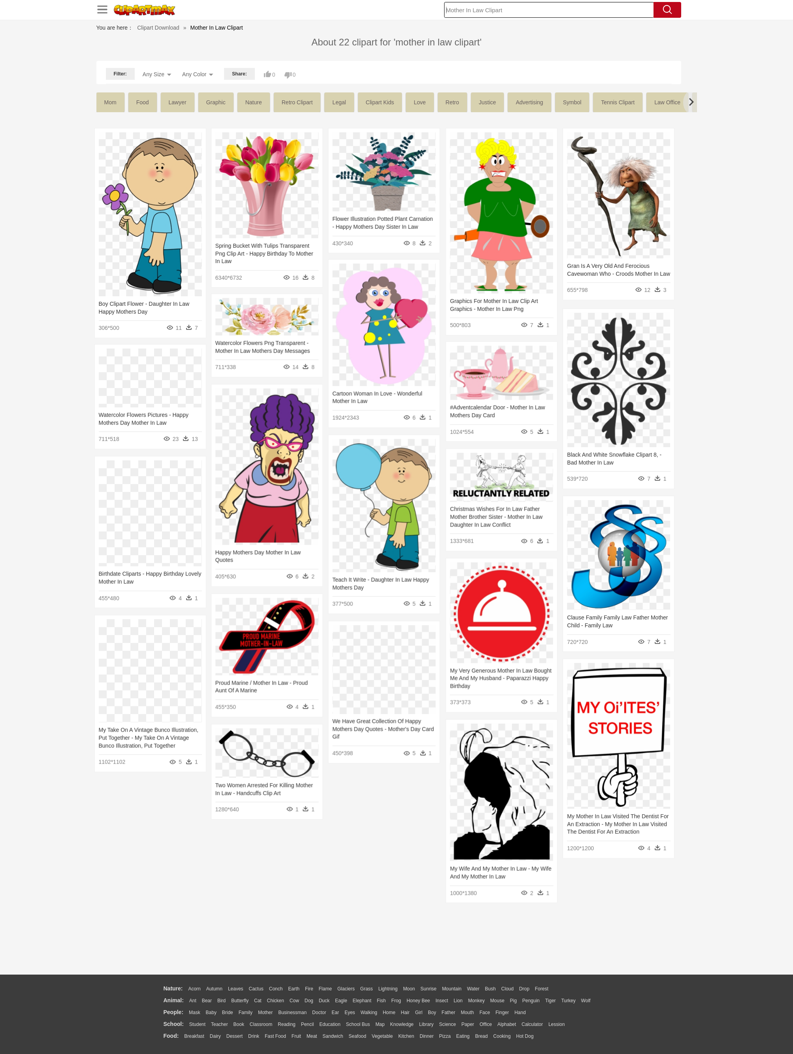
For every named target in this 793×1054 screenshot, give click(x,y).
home (389, 1012)
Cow (294, 1000)
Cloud (507, 989)
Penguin (531, 1000)
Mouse (497, 1000)
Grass (366, 989)
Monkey (476, 1000)
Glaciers (346, 989)
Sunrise (428, 989)
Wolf (586, 1000)
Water (473, 989)
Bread (481, 1036)
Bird (221, 1000)
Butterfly (240, 1000)
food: (171, 1036)
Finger (502, 1012)
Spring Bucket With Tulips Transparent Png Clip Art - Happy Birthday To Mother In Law (261, 253)
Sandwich (332, 1036)
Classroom (261, 1024)
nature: (173, 988)
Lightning (388, 989)
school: (174, 1024)
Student (197, 1024)
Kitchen (406, 1036)
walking (369, 1012)
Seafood (357, 1036)
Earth (293, 989)
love (420, 102)
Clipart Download (158, 27)
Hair (405, 1012)
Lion (458, 1000)
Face (484, 1012)
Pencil (307, 1024)
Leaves (235, 989)
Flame (325, 989)
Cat (258, 1000)
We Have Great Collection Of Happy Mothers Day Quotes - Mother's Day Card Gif (377, 717)
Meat (312, 1036)
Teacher (219, 1024)
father (449, 1012)
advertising (529, 102)
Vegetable (382, 1036)
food (142, 102)
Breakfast (194, 1036)
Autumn (214, 989)
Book (239, 1024)
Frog (396, 1000)
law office (667, 102)
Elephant (362, 1000)
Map (379, 1024)
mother (265, 1012)
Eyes (350, 1012)
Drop (524, 989)
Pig (513, 1000)
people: (174, 1012)
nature (253, 102)
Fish (381, 1000)
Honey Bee (418, 1000)
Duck (324, 1000)
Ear (335, 1012)
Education (329, 1024)
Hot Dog (524, 1036)
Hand (520, 1012)
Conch (276, 989)
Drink (253, 1036)
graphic (216, 102)
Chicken (275, 1000)
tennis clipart (618, 102)
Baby (211, 1012)
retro (452, 102)
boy (432, 1012)
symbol (572, 102)
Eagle (341, 1000)
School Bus (358, 1024)
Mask (194, 1012)
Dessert (234, 1036)
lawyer (177, 102)
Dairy (215, 1036)
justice (487, 102)
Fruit (296, 1036)
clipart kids (380, 102)
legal (339, 102)
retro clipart (297, 102)
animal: (174, 1000)
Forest (541, 989)
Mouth (467, 1012)
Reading (287, 1024)
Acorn (194, 989)
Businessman (292, 1012)
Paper (467, 1024)
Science (447, 1024)
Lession (556, 1024)
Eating (463, 1036)
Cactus (256, 989)
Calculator (532, 1024)
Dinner (426, 1036)
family (245, 1012)
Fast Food (275, 1036)
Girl (418, 1012)
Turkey (568, 1000)
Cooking (501, 1036)
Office (486, 1024)
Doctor (319, 1012)
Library (426, 1024)
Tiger (550, 1000)
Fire (309, 989)
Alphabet (506, 1024)
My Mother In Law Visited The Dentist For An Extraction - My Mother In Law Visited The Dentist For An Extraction (604, 816)
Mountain (451, 989)
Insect (441, 1000)
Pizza (444, 1036)
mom (110, 102)
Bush (490, 989)
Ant (192, 1000)
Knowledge (401, 1024)
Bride (227, 1012)
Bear (207, 1000)
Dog (309, 1000)
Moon (409, 989)
